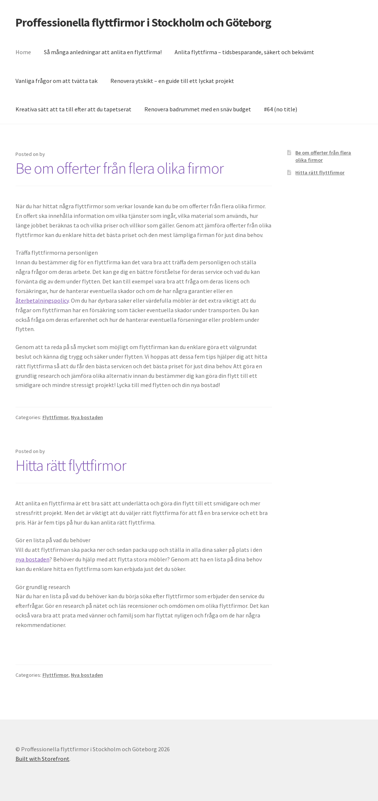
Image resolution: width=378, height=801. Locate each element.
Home (23, 52)
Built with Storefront (42, 758)
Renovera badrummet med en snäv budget (197, 109)
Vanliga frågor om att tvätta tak (56, 80)
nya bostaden (32, 559)
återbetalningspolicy (42, 300)
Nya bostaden (87, 417)
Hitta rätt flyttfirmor (71, 465)
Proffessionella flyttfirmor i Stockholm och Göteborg (143, 22)
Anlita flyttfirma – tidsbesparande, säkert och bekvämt (244, 52)
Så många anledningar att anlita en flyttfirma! (103, 52)
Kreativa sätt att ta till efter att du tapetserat (73, 109)
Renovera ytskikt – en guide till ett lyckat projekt (172, 80)
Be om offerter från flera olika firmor (120, 168)
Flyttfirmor (55, 417)
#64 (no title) (280, 109)
